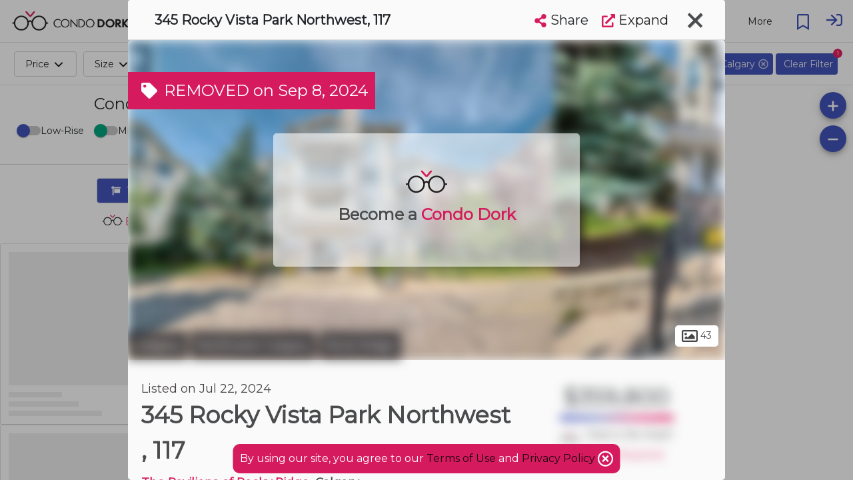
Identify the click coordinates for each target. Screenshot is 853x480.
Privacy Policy (560, 458)
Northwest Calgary (253, 345)
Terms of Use (461, 458)
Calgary (158, 345)
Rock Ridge (360, 345)
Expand (635, 20)
